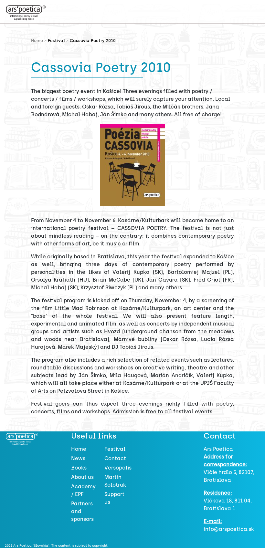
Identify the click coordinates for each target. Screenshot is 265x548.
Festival (56, 40)
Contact (115, 458)
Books (79, 468)
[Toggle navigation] (63, 10)
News (78, 458)
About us (82, 477)
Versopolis (118, 468)
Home (78, 449)
